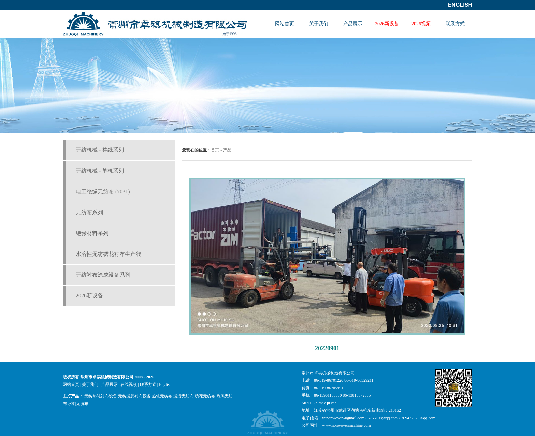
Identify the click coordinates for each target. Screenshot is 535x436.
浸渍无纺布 (183, 396)
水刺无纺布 (78, 403)
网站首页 (284, 23)
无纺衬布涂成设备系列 (103, 275)
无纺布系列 (89, 212)
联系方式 (455, 23)
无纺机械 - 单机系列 (100, 171)
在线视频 (128, 384)
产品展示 (352, 23)
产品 (227, 150)
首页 (215, 150)
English (460, 5)
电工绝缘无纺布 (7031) (103, 191)
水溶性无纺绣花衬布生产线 (108, 254)
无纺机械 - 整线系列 (100, 150)
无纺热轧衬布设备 (100, 396)
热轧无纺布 (162, 396)
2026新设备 (387, 23)
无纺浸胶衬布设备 (134, 396)
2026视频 (421, 23)
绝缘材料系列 (92, 233)
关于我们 (318, 23)
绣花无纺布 (205, 396)
